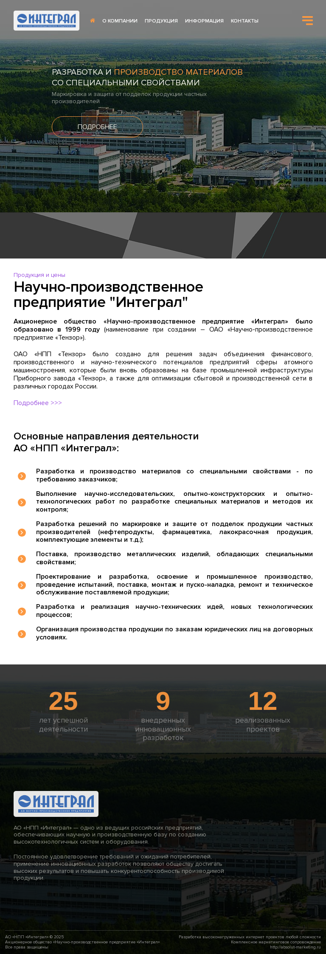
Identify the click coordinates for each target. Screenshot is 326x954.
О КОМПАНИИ (120, 21)
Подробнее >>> (38, 403)
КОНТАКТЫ (245, 21)
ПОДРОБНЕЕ (97, 127)
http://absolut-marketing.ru (295, 947)
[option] (163, 106)
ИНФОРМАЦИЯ (204, 21)
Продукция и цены (39, 275)
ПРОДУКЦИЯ (161, 21)
